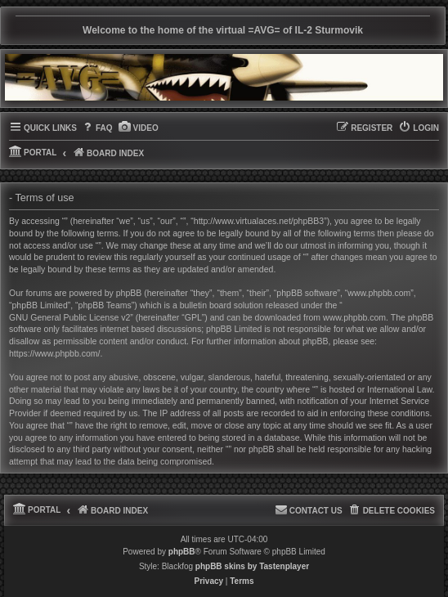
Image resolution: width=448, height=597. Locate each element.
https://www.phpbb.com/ (54, 353)
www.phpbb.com (354, 317)
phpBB (181, 551)
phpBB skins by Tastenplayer (252, 566)
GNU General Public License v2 (69, 317)
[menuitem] (97, 128)
